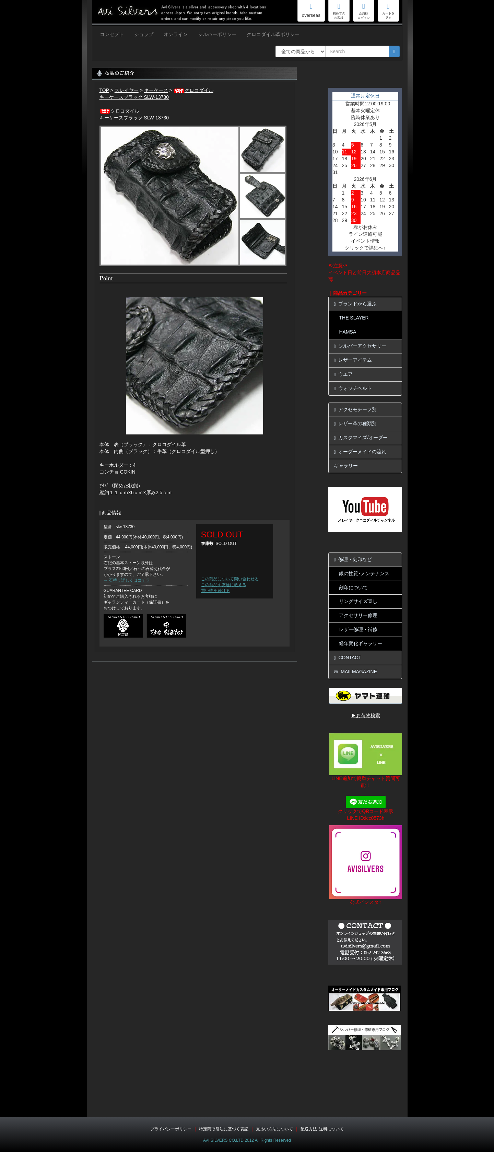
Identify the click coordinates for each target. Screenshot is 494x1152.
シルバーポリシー (217, 34)
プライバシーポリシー (170, 1129)
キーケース (156, 90)
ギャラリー (346, 465)
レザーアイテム (353, 360)
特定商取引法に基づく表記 (223, 1129)
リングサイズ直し (358, 601)
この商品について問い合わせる (230, 579)
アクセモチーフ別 (355, 409)
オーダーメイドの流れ (360, 452)
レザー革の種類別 (355, 424)
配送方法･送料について (322, 1129)
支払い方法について (274, 1129)
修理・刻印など (353, 559)
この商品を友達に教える (223, 584)
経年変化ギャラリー (360, 643)
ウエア (343, 374)
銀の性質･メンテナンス (364, 573)
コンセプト (112, 34)
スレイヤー (127, 90)
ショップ (143, 34)
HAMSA (347, 332)
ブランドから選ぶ (355, 304)
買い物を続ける (215, 590)
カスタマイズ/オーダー (361, 438)
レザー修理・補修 (358, 629)
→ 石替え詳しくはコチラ (127, 580)
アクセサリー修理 (358, 615)
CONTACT (347, 658)
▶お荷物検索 (365, 715)
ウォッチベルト (353, 388)
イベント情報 (365, 241)
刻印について (353, 587)
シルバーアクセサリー (360, 346)
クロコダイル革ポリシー (273, 34)
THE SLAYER (353, 318)
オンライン (176, 34)
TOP (104, 90)
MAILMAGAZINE (355, 672)
